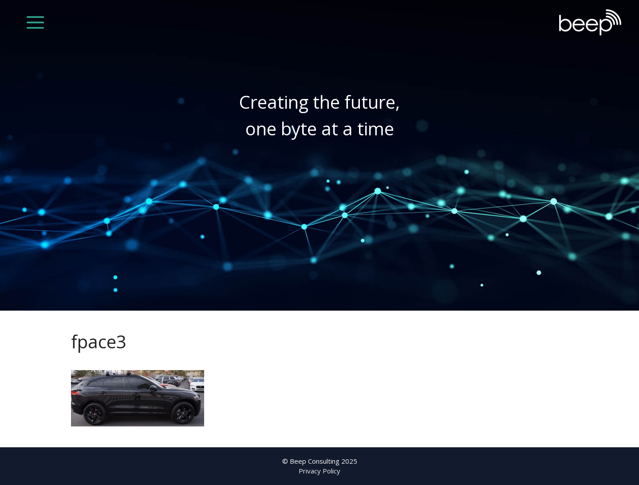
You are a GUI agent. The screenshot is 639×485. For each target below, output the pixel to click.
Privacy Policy (319, 470)
